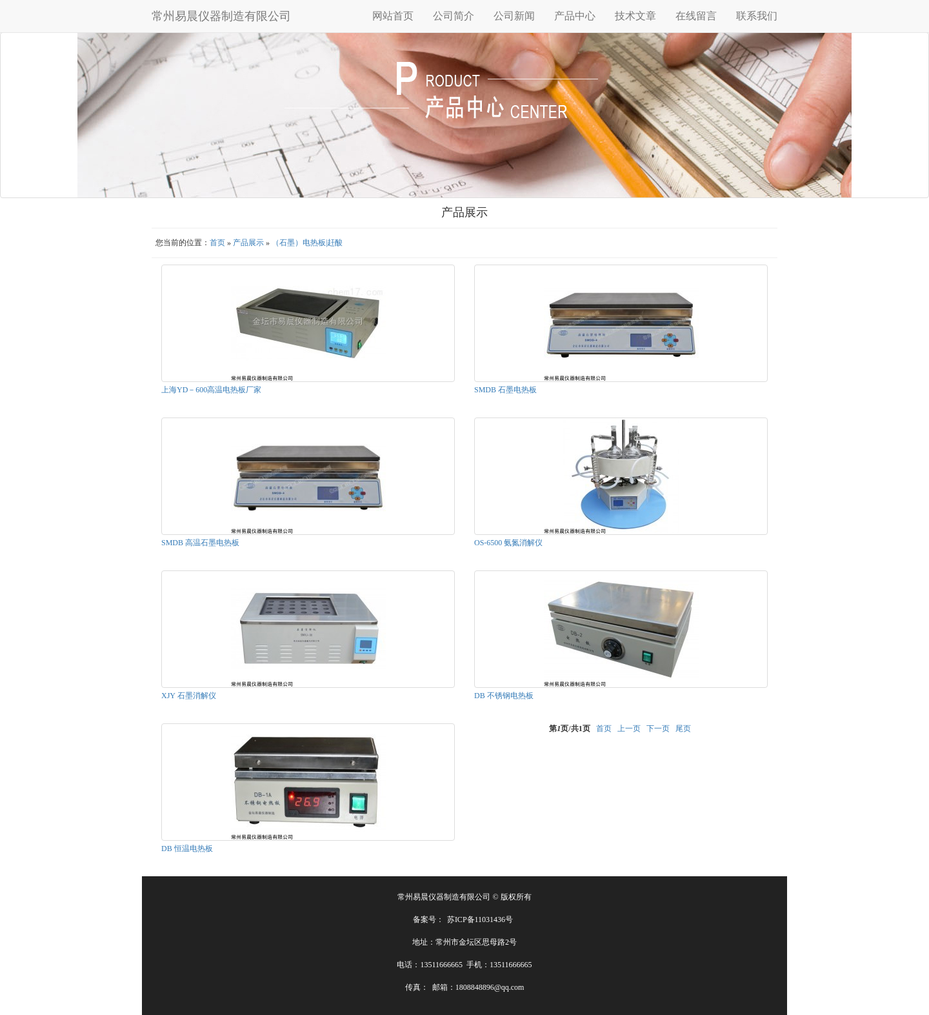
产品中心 (574, 15)
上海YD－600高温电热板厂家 (211, 389)
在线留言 (696, 15)
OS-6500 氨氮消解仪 (508, 542)
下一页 (658, 728)
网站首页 (393, 15)
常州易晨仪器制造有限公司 (221, 16)
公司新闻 (514, 15)
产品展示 (248, 242)
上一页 (629, 728)
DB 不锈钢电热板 (504, 695)
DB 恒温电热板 (187, 848)
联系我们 (756, 15)
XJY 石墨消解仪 (188, 695)
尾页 (683, 728)
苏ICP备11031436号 (480, 919)
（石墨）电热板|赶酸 (307, 242)
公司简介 (453, 15)
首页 (217, 242)
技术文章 (635, 15)
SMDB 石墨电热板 (505, 389)
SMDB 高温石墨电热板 (200, 542)
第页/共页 (569, 728)
